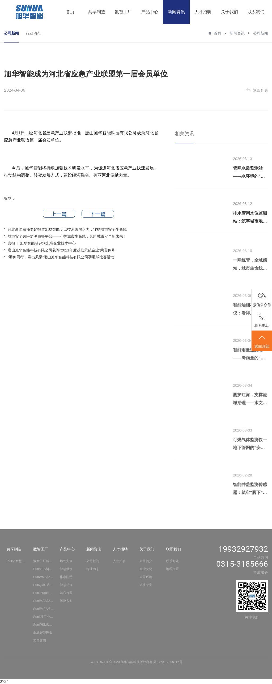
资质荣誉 (145, 585)
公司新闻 (11, 33)
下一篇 (98, 214)
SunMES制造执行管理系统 (43, 569)
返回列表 (257, 90)
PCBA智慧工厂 (17, 561)
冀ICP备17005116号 (167, 662)
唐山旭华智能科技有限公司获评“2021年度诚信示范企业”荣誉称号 (61, 250)
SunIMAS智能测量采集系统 (43, 601)
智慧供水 (66, 569)
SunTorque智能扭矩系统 (43, 593)
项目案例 (39, 641)
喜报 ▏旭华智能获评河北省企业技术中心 (42, 243)
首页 (70, 12)
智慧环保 (66, 585)
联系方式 (172, 561)
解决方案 (66, 601)
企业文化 (145, 569)
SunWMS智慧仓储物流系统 (43, 577)
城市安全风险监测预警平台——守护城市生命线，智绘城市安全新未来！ (67, 236)
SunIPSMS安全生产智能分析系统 (43, 625)
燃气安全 (66, 561)
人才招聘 (202, 12)
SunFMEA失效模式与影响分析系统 (43, 609)
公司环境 (145, 577)
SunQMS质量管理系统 (43, 585)
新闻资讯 (176, 12)
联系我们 (256, 12)
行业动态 (33, 33)
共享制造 (96, 12)
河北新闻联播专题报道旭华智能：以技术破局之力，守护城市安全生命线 (67, 229)
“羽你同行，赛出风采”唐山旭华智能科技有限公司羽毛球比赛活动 (61, 257)
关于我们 (229, 12)
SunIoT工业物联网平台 (43, 617)
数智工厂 (123, 12)
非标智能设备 (42, 633)
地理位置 (172, 569)
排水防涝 (66, 577)
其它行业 (66, 593)
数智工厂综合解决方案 (43, 561)
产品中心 (149, 12)
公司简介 (145, 561)
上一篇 (59, 214)
